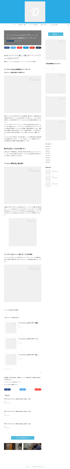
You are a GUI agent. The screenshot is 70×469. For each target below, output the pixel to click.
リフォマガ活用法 (33, 24)
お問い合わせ (43, 24)
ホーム (14, 24)
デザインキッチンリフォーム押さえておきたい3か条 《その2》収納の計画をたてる (22, 411)
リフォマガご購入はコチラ (22, 437)
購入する (55, 34)
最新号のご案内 (22, 24)
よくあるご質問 (53, 24)
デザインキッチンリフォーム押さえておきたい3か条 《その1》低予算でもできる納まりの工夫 (24, 423)
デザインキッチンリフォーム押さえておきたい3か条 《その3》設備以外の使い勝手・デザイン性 (25, 398)
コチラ (11, 379)
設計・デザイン (10, 40)
